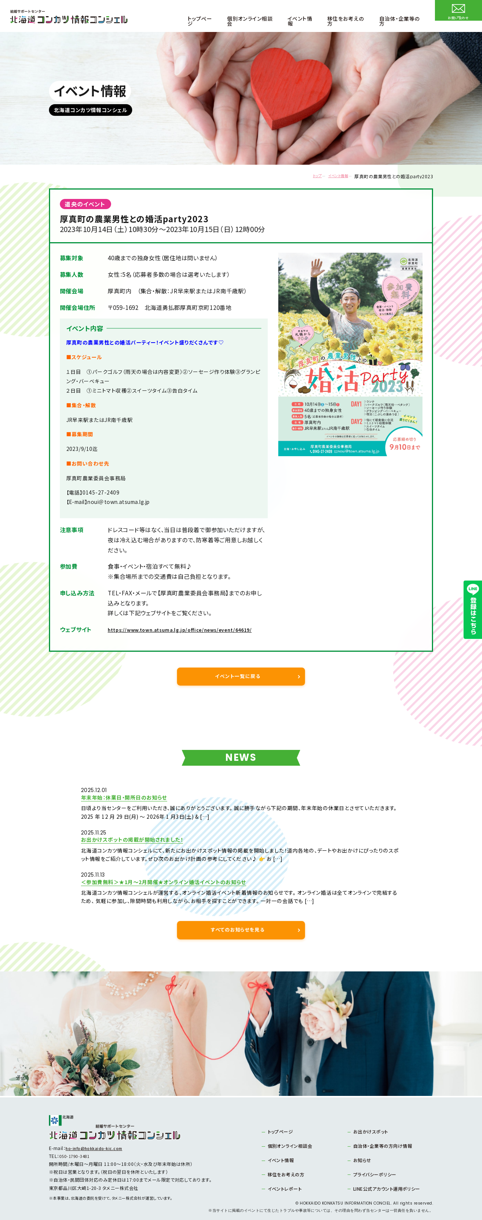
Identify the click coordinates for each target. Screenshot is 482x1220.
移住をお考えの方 (286, 1165)
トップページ (280, 1123)
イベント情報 (332, 176)
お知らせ (362, 1151)
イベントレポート (285, 1180)
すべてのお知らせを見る (237, 921)
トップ (303, 176)
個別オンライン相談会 (290, 1137)
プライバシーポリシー (375, 1165)
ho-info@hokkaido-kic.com (98, 1139)
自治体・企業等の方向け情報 (382, 1137)
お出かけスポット (370, 1123)
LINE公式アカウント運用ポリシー (386, 1180)
